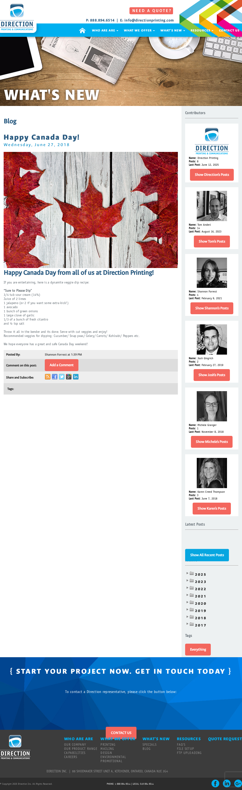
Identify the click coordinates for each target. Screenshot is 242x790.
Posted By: (13, 354)
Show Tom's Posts (212, 241)
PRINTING (108, 744)
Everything (198, 649)
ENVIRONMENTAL (113, 757)
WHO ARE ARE (105, 30)
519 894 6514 (147, 784)
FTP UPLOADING (189, 753)
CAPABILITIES (74, 753)
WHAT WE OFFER (139, 30)
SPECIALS (150, 744)
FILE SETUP (185, 749)
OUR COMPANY (75, 744)
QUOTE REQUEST (225, 738)
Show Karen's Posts (211, 508)
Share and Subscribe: (20, 377)
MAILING (107, 749)
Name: (193, 158)
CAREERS (70, 757)
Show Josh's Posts (211, 375)
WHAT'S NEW (172, 30)
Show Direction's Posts (212, 174)
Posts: (192, 161)
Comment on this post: (21, 365)
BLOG (147, 749)
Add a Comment (62, 365)
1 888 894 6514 (122, 784)
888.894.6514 (102, 20)
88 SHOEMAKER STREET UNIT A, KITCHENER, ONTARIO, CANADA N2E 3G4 (120, 771)
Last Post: (195, 164)
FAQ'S (181, 744)
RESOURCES (202, 30)
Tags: (10, 389)
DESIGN (106, 753)
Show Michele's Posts (212, 442)
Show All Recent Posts (207, 545)
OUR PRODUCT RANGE (80, 749)
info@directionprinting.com (149, 20)
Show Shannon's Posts (211, 308)
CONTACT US (229, 30)
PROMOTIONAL (111, 761)
